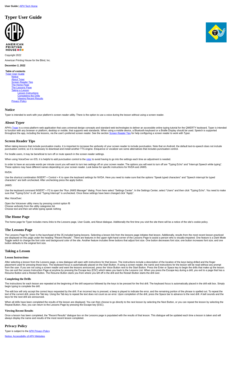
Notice (15, 76)
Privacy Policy (19, 101)
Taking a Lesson (20, 90)
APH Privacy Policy (39, 331)
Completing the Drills (29, 95)
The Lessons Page (22, 87)
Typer (15, 127)
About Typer (18, 79)
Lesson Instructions (28, 93)
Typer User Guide (14, 74)
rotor (88, 159)
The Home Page (20, 85)
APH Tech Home (29, 6)
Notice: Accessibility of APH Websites (25, 336)
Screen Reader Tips (22, 82)
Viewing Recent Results (30, 98)
